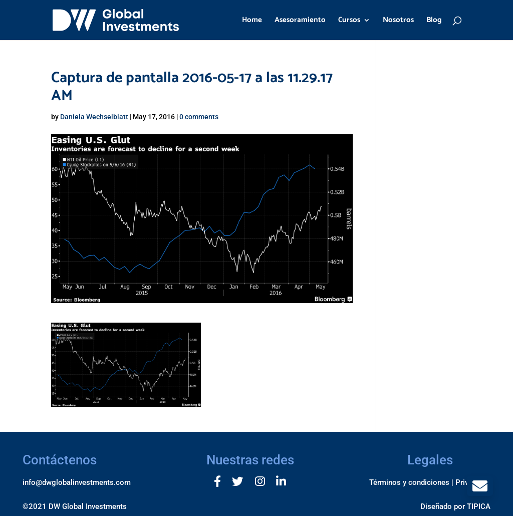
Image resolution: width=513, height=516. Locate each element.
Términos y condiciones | (411, 482)
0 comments (198, 117)
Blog (434, 21)
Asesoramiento (300, 21)
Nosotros (398, 21)
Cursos (349, 21)
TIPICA (478, 506)
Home (252, 21)
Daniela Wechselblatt (94, 117)
